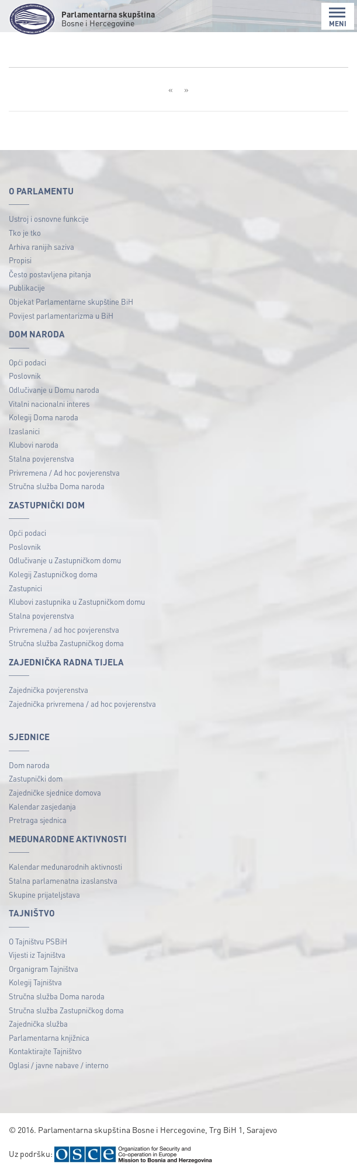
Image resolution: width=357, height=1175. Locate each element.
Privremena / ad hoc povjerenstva (64, 629)
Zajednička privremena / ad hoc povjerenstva (82, 704)
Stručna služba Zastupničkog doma (66, 643)
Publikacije (27, 287)
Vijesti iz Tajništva (37, 955)
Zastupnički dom (36, 778)
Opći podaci (27, 362)
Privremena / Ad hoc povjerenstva (64, 472)
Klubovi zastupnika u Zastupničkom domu (77, 601)
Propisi (20, 260)
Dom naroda (29, 765)
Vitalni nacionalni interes (49, 404)
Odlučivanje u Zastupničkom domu (65, 560)
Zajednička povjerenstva (48, 690)
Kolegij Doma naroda (43, 417)
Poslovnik (25, 376)
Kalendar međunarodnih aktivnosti (65, 866)
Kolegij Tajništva (35, 982)
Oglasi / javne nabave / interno (59, 1065)
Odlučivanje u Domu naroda (54, 390)
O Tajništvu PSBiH (38, 941)
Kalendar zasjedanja (42, 806)
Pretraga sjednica (38, 820)
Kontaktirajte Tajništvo (45, 1051)
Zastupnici (25, 588)
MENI (337, 17)
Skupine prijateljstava (44, 894)
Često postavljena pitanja (50, 274)
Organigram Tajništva (43, 969)
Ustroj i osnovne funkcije (49, 219)
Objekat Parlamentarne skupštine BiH (71, 301)
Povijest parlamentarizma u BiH (61, 315)
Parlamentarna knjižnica (49, 1037)
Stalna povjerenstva (41, 458)
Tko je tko (25, 233)
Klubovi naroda (33, 444)
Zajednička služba (38, 1023)
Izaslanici (24, 431)
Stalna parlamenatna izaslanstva (63, 880)
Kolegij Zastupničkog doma (53, 574)
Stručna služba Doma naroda (57, 486)
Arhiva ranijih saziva (41, 247)
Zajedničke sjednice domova (55, 792)
